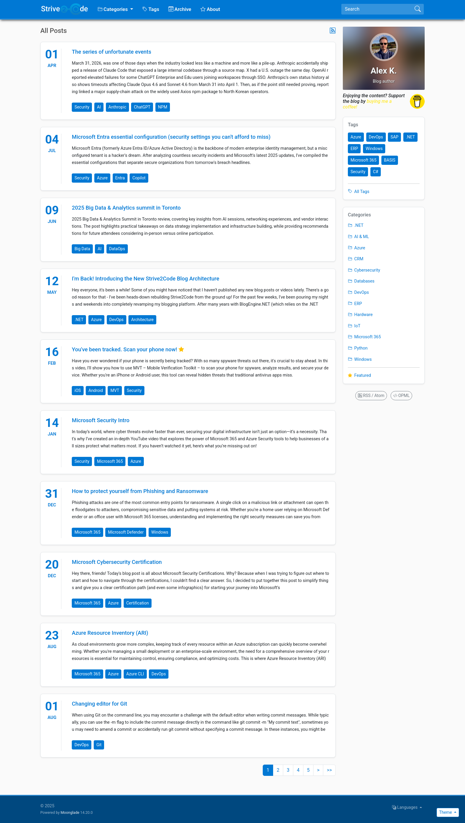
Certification (137, 603)
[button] (115, 9)
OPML (401, 395)
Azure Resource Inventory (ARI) (110, 633)
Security (81, 107)
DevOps (116, 319)
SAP (394, 137)
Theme (446, 812)
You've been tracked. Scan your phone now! (125, 349)
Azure (102, 178)
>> (329, 770)
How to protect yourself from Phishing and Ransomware (140, 491)
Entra (120, 178)
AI (99, 107)
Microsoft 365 (110, 461)
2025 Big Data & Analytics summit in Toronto (126, 208)
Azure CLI (135, 674)
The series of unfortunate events (111, 52)
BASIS (389, 160)
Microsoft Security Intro (100, 420)
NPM (162, 107)
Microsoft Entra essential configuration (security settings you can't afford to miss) (171, 137)
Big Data (82, 248)
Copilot (138, 178)
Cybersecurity (364, 270)
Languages (405, 807)
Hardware (360, 314)
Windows (159, 532)
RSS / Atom (371, 395)
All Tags (358, 191)
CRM (355, 258)
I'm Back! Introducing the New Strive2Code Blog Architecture (145, 278)
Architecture (142, 319)
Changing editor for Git (99, 704)
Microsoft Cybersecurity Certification (117, 562)
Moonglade (69, 812)
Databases (361, 281)
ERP (354, 148)
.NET (78, 319)
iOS (77, 390)
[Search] (376, 9)
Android (95, 390)
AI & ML (358, 236)
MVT (114, 390)
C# (375, 171)
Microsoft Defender (126, 532)
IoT (354, 325)
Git (99, 744)
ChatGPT (142, 107)
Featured (359, 375)
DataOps (117, 248)
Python (357, 348)
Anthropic (117, 107)
